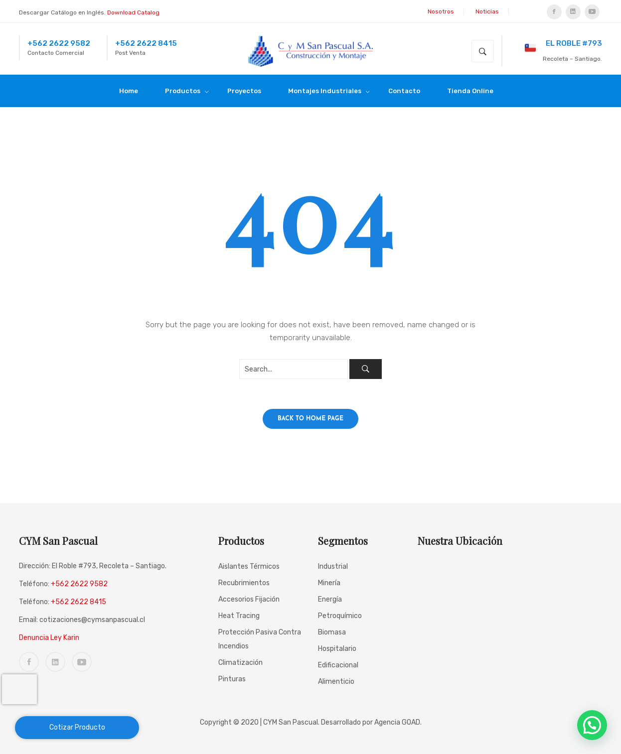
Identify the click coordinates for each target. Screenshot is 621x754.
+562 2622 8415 (146, 43)
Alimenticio (336, 681)
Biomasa (332, 632)
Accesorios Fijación (249, 599)
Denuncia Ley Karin (49, 637)
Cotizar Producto (77, 727)
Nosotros (441, 11)
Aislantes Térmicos (249, 566)
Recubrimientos (244, 583)
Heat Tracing (239, 616)
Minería (329, 583)
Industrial (333, 566)
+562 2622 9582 (58, 43)
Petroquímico (340, 616)
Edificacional (338, 665)
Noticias (487, 11)
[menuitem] (133, 91)
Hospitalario (337, 648)
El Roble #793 (563, 46)
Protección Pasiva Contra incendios (259, 639)
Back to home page (310, 419)
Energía (330, 599)
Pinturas (232, 679)
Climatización (240, 662)
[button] (592, 725)
